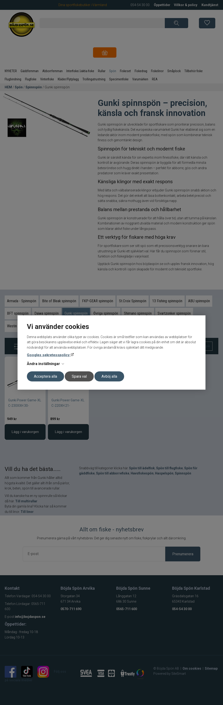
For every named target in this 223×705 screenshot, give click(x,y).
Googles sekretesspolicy (49, 355)
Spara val (79, 376)
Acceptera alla (45, 376)
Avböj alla (109, 376)
